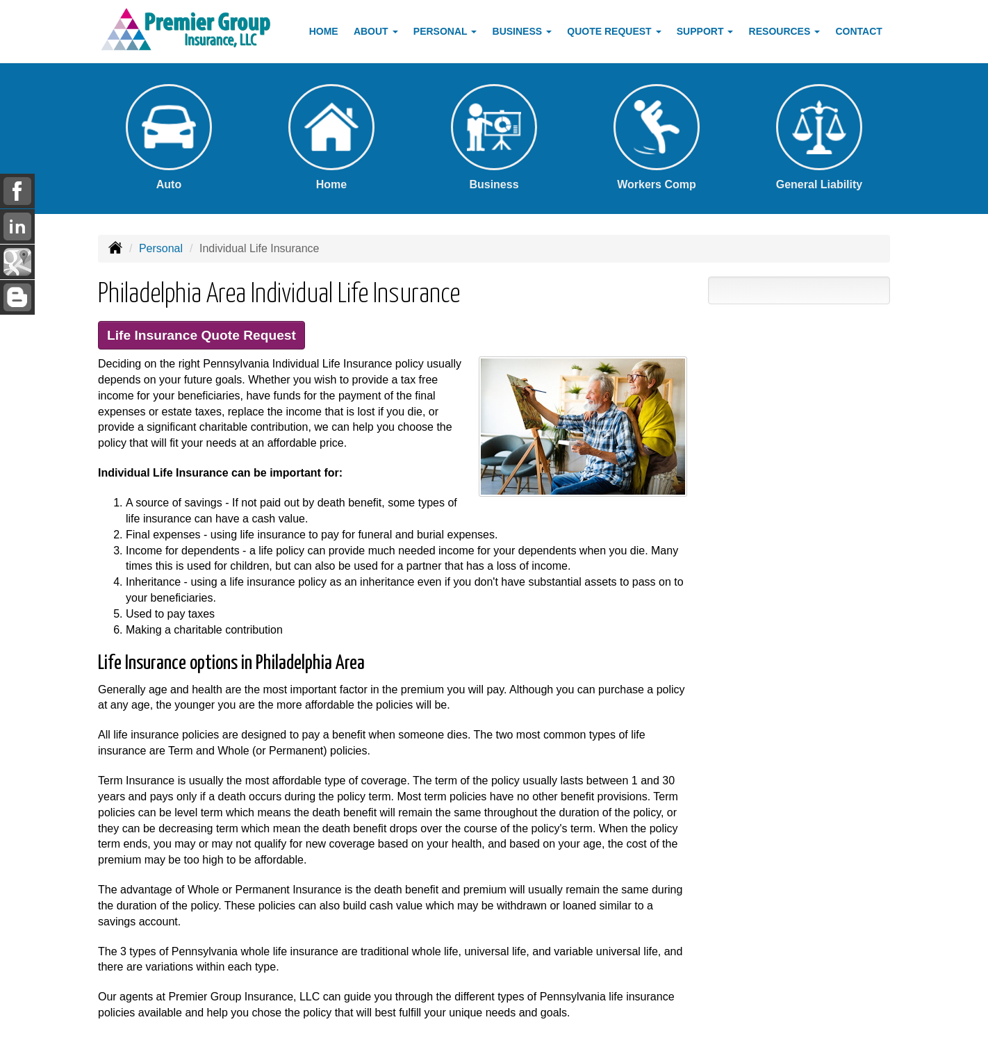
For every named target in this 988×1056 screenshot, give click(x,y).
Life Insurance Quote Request (201, 335)
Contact (858, 31)
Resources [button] (785, 31)
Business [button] (522, 31)
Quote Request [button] (614, 31)
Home (323, 31)
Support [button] (705, 31)
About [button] (376, 31)
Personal (161, 248)
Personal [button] (445, 31)
